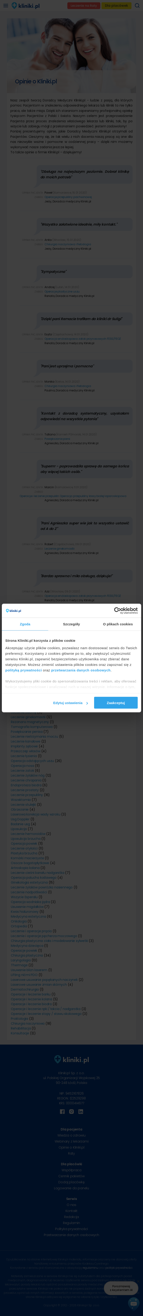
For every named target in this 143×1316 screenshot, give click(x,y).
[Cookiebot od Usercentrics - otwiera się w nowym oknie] (117, 610)
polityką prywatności (23, 670)
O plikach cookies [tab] (118, 624)
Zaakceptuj (116, 703)
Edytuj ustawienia (70, 703)
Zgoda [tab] (25, 624)
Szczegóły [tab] (71, 624)
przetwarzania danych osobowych (81, 670)
